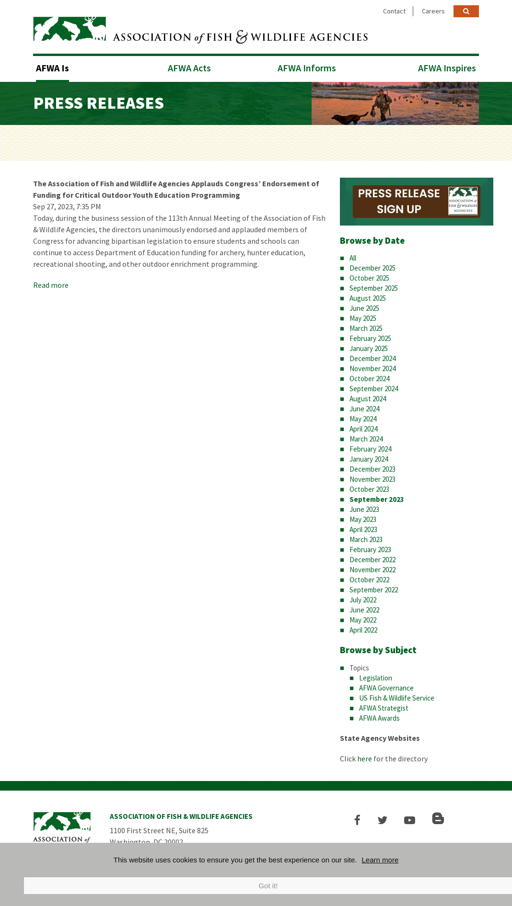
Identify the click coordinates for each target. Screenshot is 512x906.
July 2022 (362, 599)
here (364, 758)
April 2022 (363, 629)
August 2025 (367, 298)
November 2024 (372, 368)
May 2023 (362, 519)
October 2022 (369, 579)
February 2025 (370, 338)
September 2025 (373, 288)
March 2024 (366, 438)
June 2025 (364, 308)
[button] (357, 820)
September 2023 (376, 499)
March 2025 (366, 328)
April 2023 (363, 529)
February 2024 (370, 448)
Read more (51, 285)
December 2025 (372, 267)
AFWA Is (52, 68)
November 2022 (372, 569)
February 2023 (370, 549)
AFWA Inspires (447, 68)
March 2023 (366, 539)
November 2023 (372, 479)
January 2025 (368, 348)
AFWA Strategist (383, 708)
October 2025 (369, 278)
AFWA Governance (386, 687)
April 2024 (363, 428)
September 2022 (373, 589)
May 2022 (362, 619)
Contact (394, 11)
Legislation (375, 677)
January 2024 (368, 459)
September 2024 (373, 388)
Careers (433, 11)
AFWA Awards (379, 718)
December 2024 (372, 358)
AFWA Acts (189, 68)
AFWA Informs (307, 68)
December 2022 (372, 559)
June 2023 (364, 509)
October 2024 (369, 378)
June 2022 (364, 609)
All (352, 257)
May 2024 (362, 418)
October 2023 (369, 489)
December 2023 (372, 469)
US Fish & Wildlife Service (396, 697)
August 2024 (367, 398)
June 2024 (364, 408)
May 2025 (362, 318)
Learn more (380, 860)
